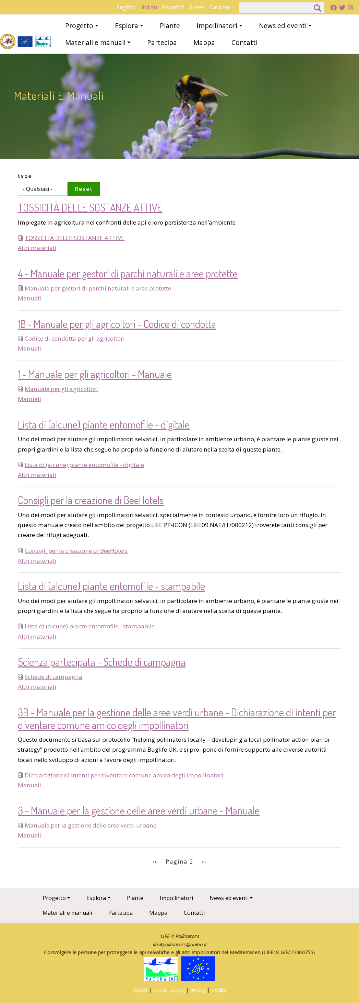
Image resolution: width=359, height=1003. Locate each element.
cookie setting (169, 990)
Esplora (126, 25)
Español (173, 7)
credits (218, 990)
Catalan (219, 7)
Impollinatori (216, 25)
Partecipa (162, 42)
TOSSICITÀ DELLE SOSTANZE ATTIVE (74, 238)
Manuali (29, 298)
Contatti (244, 42)
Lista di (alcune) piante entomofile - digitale (84, 465)
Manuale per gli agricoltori (61, 389)
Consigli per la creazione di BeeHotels (76, 551)
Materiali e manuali (95, 42)
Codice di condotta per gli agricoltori (75, 338)
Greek (196, 7)
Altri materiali (37, 248)
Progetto (79, 25)
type (25, 176)
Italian (149, 7)
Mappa (204, 42)
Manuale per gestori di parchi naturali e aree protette (98, 288)
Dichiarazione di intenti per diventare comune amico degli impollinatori (124, 775)
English (126, 7)
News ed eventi (283, 25)
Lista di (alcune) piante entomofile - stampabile (90, 626)
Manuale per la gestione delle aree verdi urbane (90, 825)
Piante (170, 25)
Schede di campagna (53, 677)
